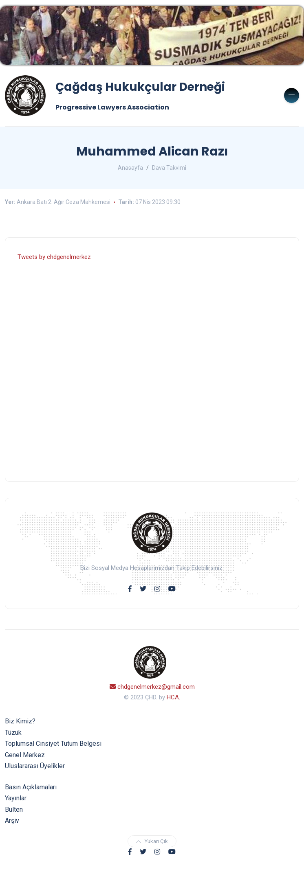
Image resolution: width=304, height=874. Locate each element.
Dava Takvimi (169, 167)
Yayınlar (15, 798)
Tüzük (13, 732)
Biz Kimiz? (20, 721)
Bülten (14, 809)
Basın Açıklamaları (31, 787)
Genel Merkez (25, 755)
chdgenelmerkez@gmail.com (152, 686)
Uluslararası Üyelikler (35, 766)
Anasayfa (130, 167)
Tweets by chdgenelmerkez (54, 257)
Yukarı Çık (152, 841)
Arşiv (12, 820)
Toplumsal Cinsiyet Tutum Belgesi (53, 743)
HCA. (173, 697)
